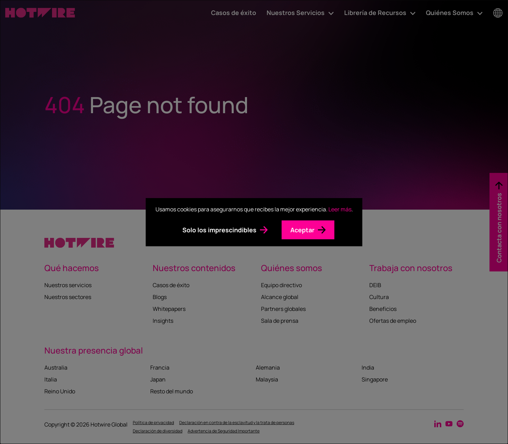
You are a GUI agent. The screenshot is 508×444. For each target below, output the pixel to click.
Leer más (339, 209)
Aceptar (302, 230)
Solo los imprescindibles (219, 230)
